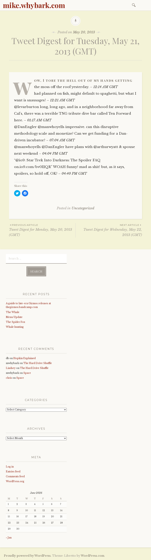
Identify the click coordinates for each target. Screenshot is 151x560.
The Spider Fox (15, 321)
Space (27, 372)
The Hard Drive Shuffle (37, 363)
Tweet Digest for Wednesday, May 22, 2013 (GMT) (109, 230)
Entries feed (13, 471)
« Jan (9, 537)
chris (9, 377)
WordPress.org (15, 481)
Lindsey (11, 368)
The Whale (12, 312)
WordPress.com (92, 555)
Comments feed (15, 476)
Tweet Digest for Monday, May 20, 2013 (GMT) (42, 230)
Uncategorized (83, 208)
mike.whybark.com (34, 5)
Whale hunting (15, 326)
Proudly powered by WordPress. (27, 555)
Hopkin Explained (24, 358)
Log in (10, 466)
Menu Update (14, 317)
